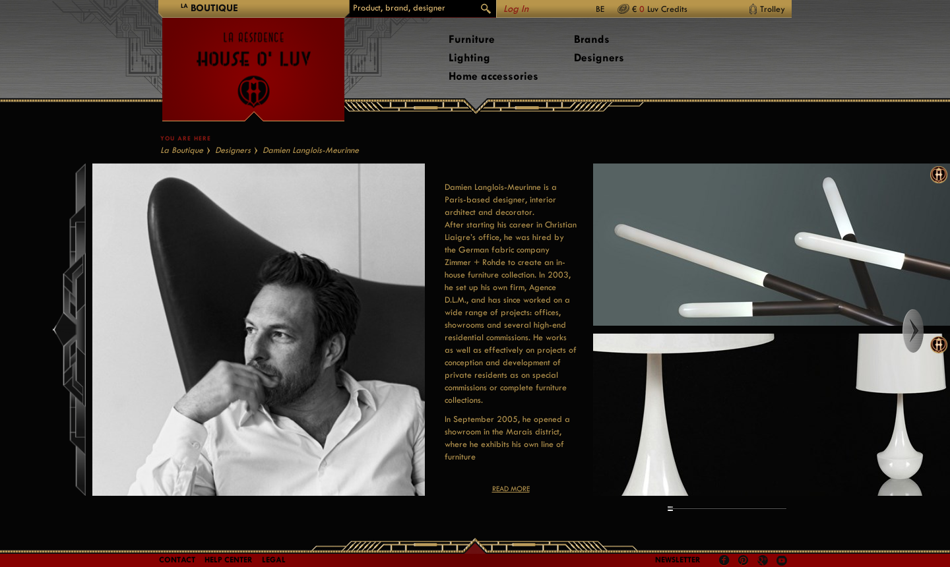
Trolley (772, 9)
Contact (177, 559)
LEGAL (274, 559)
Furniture (472, 39)
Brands (592, 39)
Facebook (724, 560)
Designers (599, 57)
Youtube (781, 560)
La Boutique (181, 150)
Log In (515, 9)
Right (925, 331)
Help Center (229, 559)
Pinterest (743, 560)
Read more (511, 489)
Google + (764, 561)
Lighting (469, 57)
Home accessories (493, 76)
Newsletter (678, 559)
